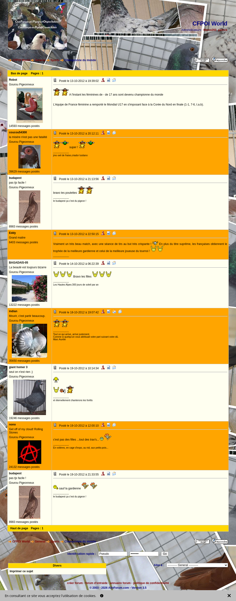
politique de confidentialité (151, 583)
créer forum (75, 583)
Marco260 (209, 30)
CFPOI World (21, 60)
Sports (54, 60)
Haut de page (19, 528)
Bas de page (19, 73)
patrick (222, 30)
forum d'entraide (96, 583)
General (40, 60)
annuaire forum (120, 583)
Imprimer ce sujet (21, 571)
